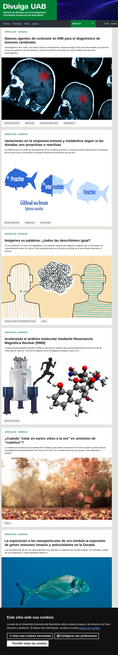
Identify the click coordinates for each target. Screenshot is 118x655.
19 (45, 449)
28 (81, 449)
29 (85, 449)
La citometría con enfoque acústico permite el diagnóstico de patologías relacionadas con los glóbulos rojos (86, 293)
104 (54, 465)
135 (43, 474)
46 (41, 454)
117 (64, 468)
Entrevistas (17, 24)
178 (57, 485)
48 (49, 454)
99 (85, 462)
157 (43, 479)
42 (81, 451)
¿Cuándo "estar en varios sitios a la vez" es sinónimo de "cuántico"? (29, 198)
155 (33, 479)
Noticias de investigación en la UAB (12, 521)
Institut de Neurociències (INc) (104, 504)
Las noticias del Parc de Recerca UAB (12, 538)
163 (74, 479)
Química (8, 342)
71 (85, 457)
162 (69, 479)
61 (45, 457)
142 (79, 474)
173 (69, 482)
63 (53, 457)
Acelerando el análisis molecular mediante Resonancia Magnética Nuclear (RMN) (80, 125)
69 (77, 457)
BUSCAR (76, 24)
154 (84, 476)
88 (41, 462)
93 (61, 462)
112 (38, 468)
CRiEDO (78, 553)
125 (48, 471)
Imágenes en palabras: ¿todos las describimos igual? (29, 120)
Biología (45, 422)
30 (33, 451)
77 (53, 460)
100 (33, 465)
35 (53, 451)
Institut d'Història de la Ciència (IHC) (81, 505)
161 (64, 479)
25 (69, 449)
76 (49, 460)
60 (41, 457)
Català (106, 24)
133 (33, 474)
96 (73, 462)
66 (65, 457)
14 (80, 446)
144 (33, 476)
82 (73, 460)
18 (41, 449)
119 (74, 468)
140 (69, 474)
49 (53, 454)
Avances (23, 32)
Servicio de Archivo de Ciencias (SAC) (57, 505)
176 (84, 482)
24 (65, 449)
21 (53, 449)
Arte (43, 177)
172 (64, 482)
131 (79, 471)
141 (74, 474)
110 (84, 465)
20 (49, 449)
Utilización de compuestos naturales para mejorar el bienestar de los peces (26, 364)
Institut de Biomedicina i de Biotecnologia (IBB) (103, 549)
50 (57, 454)
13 (76, 446)
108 (74, 465)
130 (74, 471)
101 (38, 465)
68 (73, 457)
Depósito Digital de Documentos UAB (58, 526)
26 (73, 449)
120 (79, 468)
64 (57, 457)
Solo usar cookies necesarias (30, 636)
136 (48, 474)
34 (49, 451)
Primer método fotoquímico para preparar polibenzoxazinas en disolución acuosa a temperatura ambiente (27, 282)
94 (65, 462)
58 (33, 457)
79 (61, 460)
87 (37, 462)
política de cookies (89, 628)
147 (48, 476)
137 (54, 474)
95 (69, 462)
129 (69, 471)
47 (45, 454)
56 (81, 454)
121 (84, 468)
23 (61, 449)
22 (57, 449)
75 (45, 460)
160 (59, 479)
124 (43, 471)
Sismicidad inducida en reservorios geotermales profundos (81, 375)
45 (37, 454)
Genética (87, 102)
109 (79, 465)
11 (68, 446)
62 (49, 457)
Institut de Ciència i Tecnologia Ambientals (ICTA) (103, 524)
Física (8, 257)
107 (69, 465)
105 (59, 465)
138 (59, 474)
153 (79, 476)
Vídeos (27, 24)
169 (48, 482)
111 (33, 468)
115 (54, 468)
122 (33, 471)
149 (59, 476)
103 (48, 465)
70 (81, 457)
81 (69, 460)
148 (54, 476)
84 (81, 460)
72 (33, 460)
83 (77, 460)
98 (81, 462)
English (113, 24)
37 (61, 451)
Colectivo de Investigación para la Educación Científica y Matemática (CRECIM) (81, 532)
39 (69, 451)
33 (45, 451)
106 (64, 465)
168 (43, 482)
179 (62, 485)
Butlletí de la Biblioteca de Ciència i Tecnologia (35, 505)
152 (74, 476)
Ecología (30, 422)
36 (57, 451)
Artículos (6, 24)
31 (37, 451)
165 (84, 479)
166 (33, 482)
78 (57, 460)
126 (54, 471)
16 (33, 449)
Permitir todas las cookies (28, 643)
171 (59, 482)
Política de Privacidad (74, 600)
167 (38, 482)
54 (73, 454)
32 (41, 451)
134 (38, 474)
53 (69, 454)
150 (64, 476)
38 (65, 451)
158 (48, 479)
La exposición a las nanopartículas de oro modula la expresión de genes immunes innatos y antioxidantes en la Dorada (86, 208)
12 (72, 446)
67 (69, 457)
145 (38, 476)
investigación (12, 101)
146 (43, 476)
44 (33, 454)
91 (53, 462)
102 (43, 465)
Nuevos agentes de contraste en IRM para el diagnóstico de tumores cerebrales (28, 42)
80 (65, 460)
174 (74, 482)
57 (85, 454)
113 (43, 468)
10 (64, 446)
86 (33, 462)
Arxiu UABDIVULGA (12, 504)
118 (69, 468)
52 (65, 454)
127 (59, 471)
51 (61, 454)
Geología (67, 433)
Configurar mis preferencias (76, 636)
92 (57, 462)
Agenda (35, 24)
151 (69, 476)
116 (59, 468)
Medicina (29, 101)
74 (41, 460)
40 (73, 451)
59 (37, 457)
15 (84, 446)
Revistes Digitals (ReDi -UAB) (35, 525)
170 (54, 482)
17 (37, 449)
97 (77, 462)
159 (54, 479)
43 (85, 451)
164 (79, 479)
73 (37, 460)
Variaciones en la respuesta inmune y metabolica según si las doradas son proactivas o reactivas (86, 44)
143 (84, 474)
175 (79, 482)
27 (77, 449)
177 (51, 485)
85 (85, 460)
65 (61, 457)
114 (48, 468)
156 (38, 479)
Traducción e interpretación (20, 177)
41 (77, 451)
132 (84, 471)
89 (45, 462)
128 (64, 471)
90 (49, 462)
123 (38, 471)
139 (64, 474)
